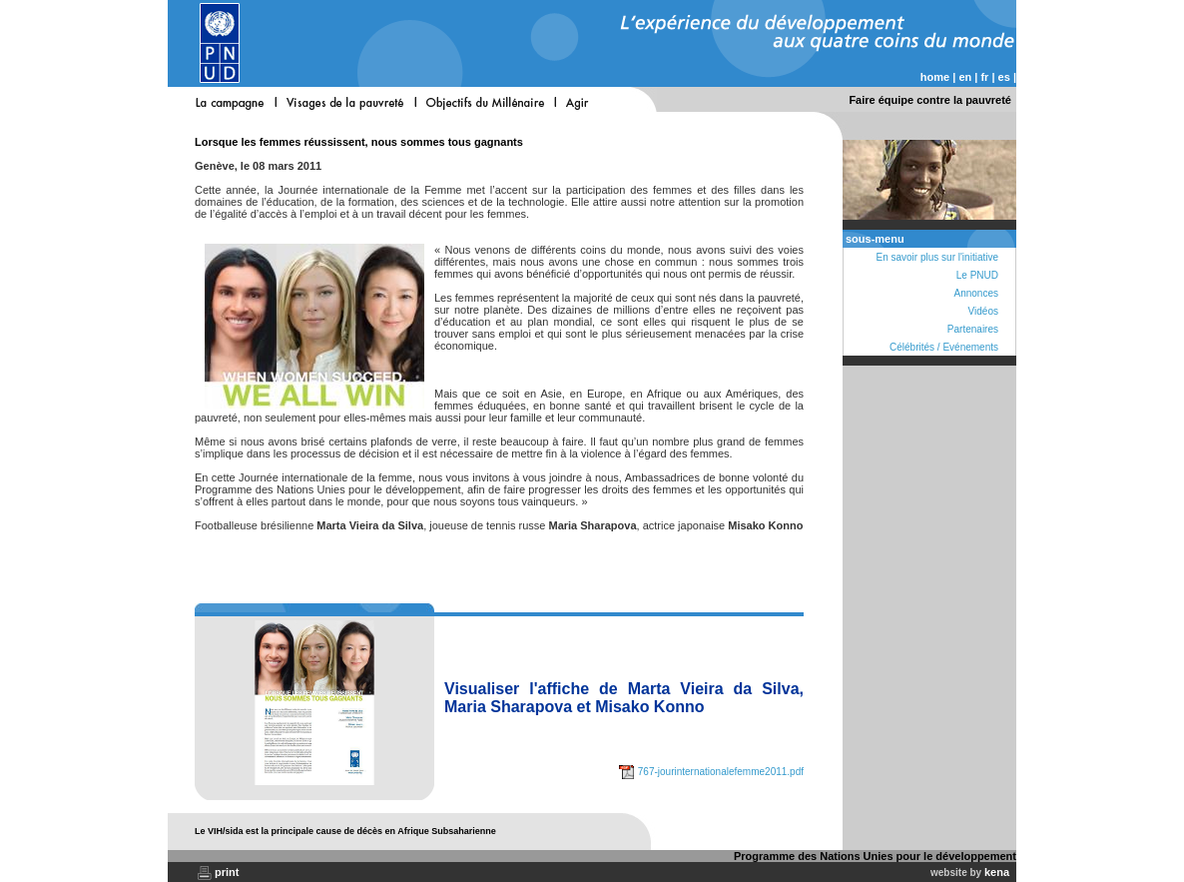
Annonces (976, 293)
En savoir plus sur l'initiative (937, 257)
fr (984, 77)
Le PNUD (977, 275)
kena (996, 872)
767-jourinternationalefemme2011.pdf (711, 771)
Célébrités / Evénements (943, 347)
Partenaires (972, 329)
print (227, 872)
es (1004, 77)
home (934, 77)
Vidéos (983, 311)
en (964, 77)
